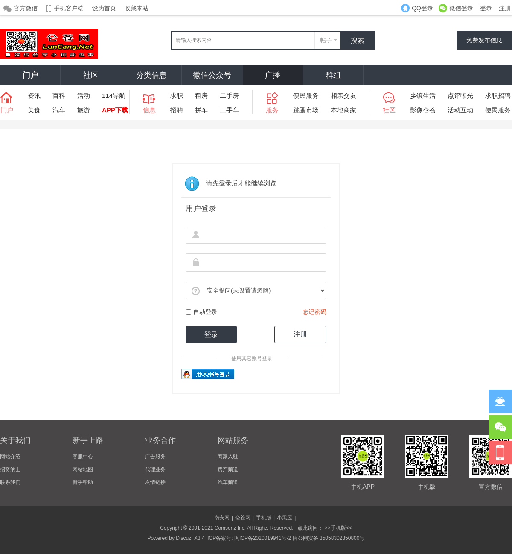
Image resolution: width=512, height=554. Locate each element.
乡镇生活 (423, 95)
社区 (91, 75)
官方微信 (26, 8)
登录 (486, 8)
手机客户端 (69, 8)
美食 (34, 110)
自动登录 (201, 311)
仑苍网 (242, 518)
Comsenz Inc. (230, 528)
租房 (201, 95)
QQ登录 (422, 8)
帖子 (326, 40)
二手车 (229, 110)
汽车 (58, 110)
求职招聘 (498, 95)
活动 (83, 95)
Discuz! (184, 538)
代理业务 (155, 469)
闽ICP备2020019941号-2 (262, 538)
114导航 (113, 95)
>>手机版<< (337, 528)
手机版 (263, 518)
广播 (272, 75)
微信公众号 (212, 75)
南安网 (222, 518)
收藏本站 (136, 8)
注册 (505, 8)
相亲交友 (343, 95)
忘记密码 (314, 311)
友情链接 (155, 482)
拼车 (201, 110)
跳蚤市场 (306, 110)
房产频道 (228, 469)
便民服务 (306, 95)
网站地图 (83, 469)
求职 (176, 95)
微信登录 (461, 8)
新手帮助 (83, 482)
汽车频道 (228, 482)
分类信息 (151, 75)
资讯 (34, 95)
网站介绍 (10, 457)
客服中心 (83, 457)
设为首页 (104, 8)
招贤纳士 (10, 469)
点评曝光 (460, 95)
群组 (333, 75)
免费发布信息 (484, 40)
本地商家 (343, 110)
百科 (58, 95)
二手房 (229, 95)
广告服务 (155, 457)
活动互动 (460, 110)
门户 (30, 75)
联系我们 (10, 482)
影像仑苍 (423, 110)
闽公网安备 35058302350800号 (329, 538)
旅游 (83, 110)
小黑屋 (284, 518)
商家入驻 (228, 457)
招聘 (176, 110)
